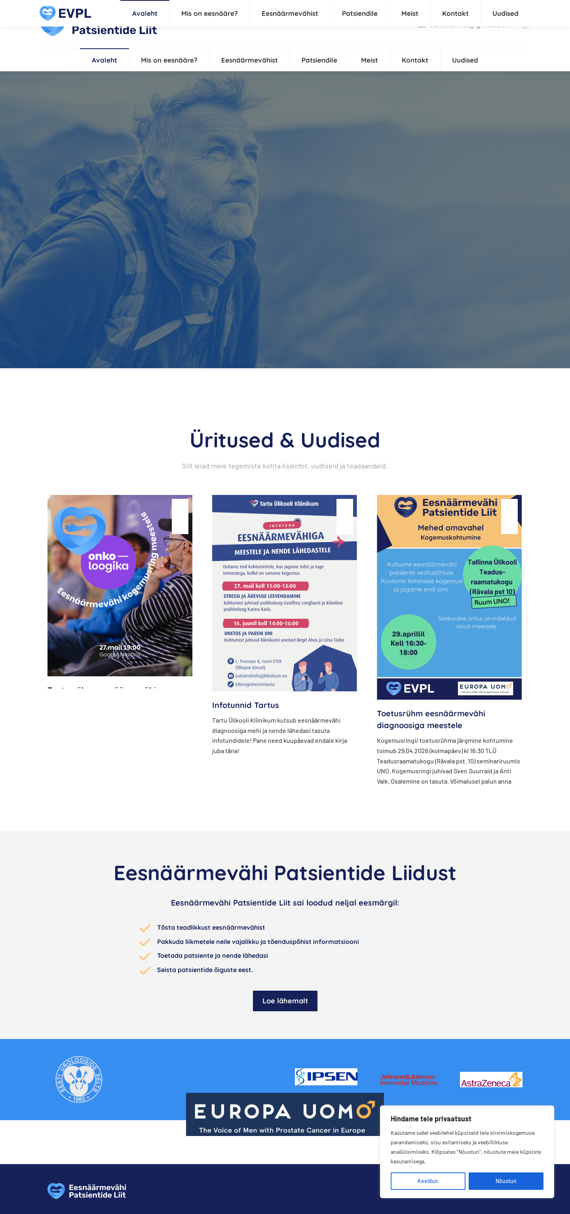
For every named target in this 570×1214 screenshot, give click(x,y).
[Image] (79, 1079)
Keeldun (428, 1181)
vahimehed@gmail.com (464, 24)
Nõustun (506, 1181)
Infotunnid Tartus (245, 705)
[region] (467, 1152)
